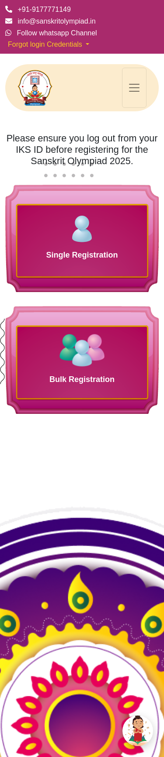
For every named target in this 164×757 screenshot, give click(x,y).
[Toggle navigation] (134, 88)
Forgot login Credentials (46, 44)
